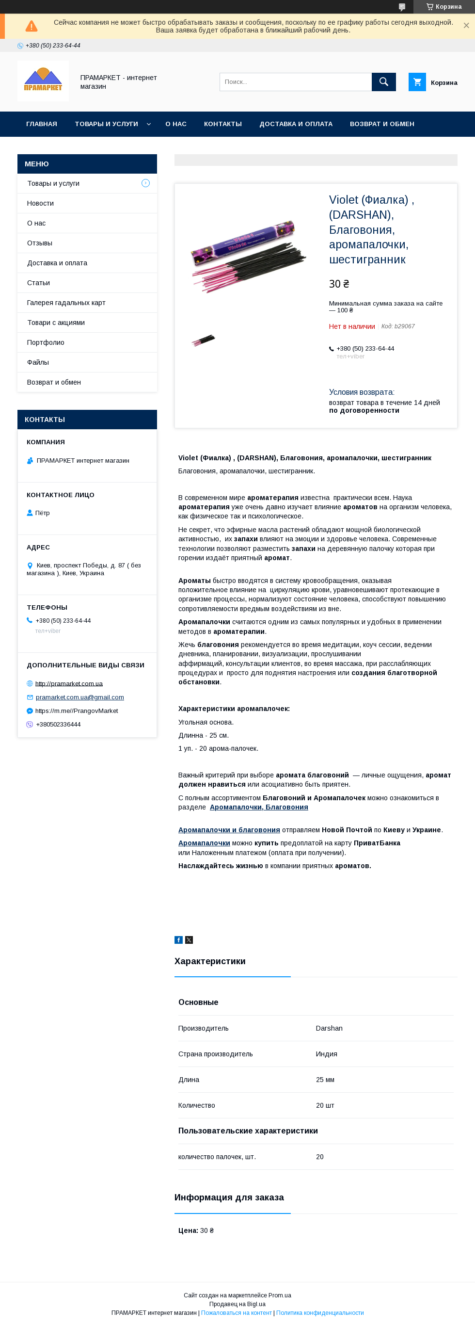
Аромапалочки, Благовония (259, 807)
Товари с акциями (56, 322)
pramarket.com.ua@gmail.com (80, 697)
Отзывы (39, 243)
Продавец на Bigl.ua (237, 1304)
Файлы (38, 362)
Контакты (223, 124)
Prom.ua (280, 1295)
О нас (176, 124)
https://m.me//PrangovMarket (76, 710)
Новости (40, 203)
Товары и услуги (106, 124)
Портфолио (45, 342)
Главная (41, 124)
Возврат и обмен (382, 124)
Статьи (38, 283)
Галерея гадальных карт (66, 303)
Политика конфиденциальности (320, 1313)
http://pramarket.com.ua (69, 683)
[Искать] (384, 82)
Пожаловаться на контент (236, 1313)
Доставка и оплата (295, 124)
